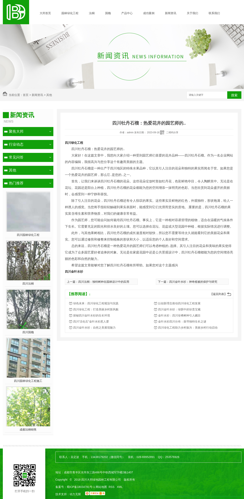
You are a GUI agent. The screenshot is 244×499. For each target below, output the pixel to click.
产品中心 (127, 13)
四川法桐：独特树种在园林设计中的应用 (103, 281)
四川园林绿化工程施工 (28, 380)
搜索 (234, 95)
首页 (26, 95)
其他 (49, 95)
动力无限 (75, 494)
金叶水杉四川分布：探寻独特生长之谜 (182, 321)
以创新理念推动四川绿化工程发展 (179, 303)
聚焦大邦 (16, 131)
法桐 (92, 13)
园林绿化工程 (69, 13)
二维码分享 (172, 132)
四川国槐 (28, 332)
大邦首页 (45, 13)
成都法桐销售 (28, 429)
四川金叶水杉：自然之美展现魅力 (94, 327)
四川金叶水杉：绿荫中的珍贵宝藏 (179, 309)
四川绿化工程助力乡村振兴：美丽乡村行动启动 (188, 327)
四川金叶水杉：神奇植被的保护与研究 (193, 281)
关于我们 (192, 13)
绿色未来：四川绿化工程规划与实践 (95, 303)
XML (120, 486)
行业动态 (16, 144)
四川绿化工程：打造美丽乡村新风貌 (95, 309)
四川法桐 (28, 283)
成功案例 (148, 13)
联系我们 (214, 13)
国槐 (108, 13)
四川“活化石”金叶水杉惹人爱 (91, 321)
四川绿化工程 (74, 142)
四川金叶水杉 (74, 271)
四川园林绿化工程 (28, 234)
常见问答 (16, 157)
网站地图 (101, 486)
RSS (112, 486)
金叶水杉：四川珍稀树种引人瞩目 (179, 315)
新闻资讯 (170, 13)
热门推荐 (16, 183)
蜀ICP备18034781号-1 (81, 486)
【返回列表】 (218, 294)
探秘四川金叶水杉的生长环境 (91, 315)
